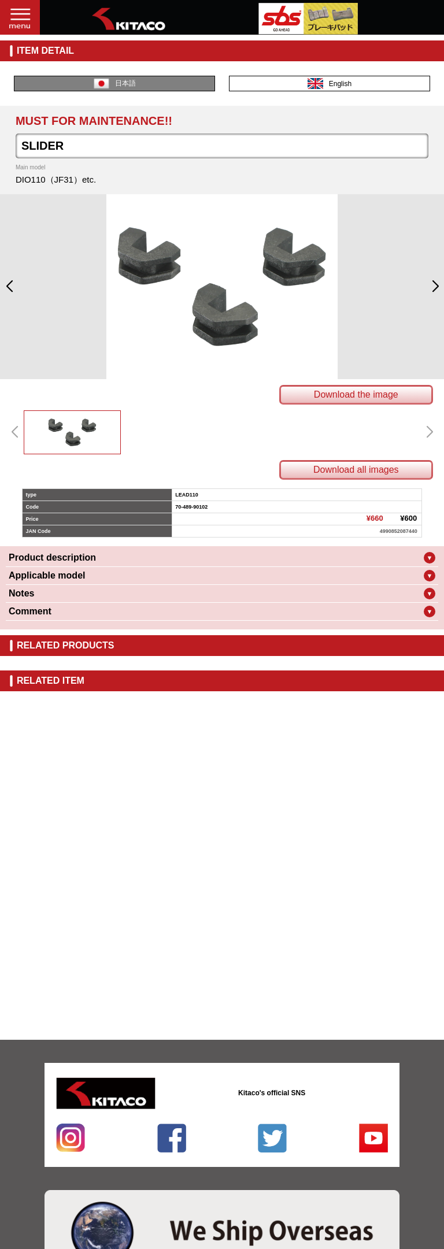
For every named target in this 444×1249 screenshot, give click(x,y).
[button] (9, 286)
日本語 (115, 83)
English (330, 83)
